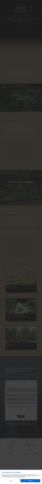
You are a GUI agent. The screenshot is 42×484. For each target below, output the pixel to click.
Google (19, 476)
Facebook (23, 476)
